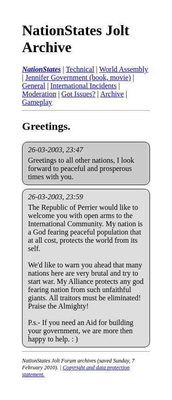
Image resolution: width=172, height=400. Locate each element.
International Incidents (83, 86)
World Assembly (123, 69)
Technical (80, 69)
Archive (112, 94)
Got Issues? (78, 94)
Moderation (39, 94)
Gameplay (37, 102)
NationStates (41, 69)
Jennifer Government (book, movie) (78, 77)
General (33, 86)
